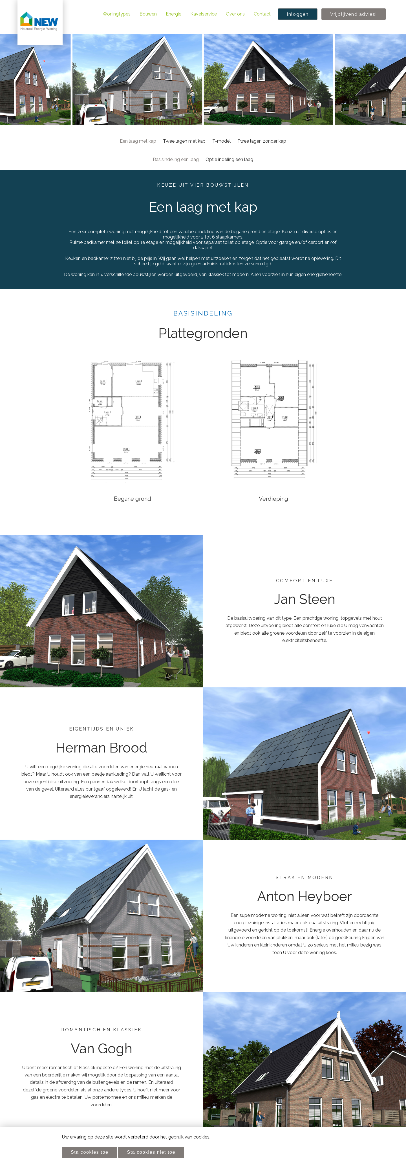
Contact (262, 14)
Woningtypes (117, 14)
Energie (173, 14)
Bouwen (148, 14)
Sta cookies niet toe (151, 1152)
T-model (221, 141)
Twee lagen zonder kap (261, 141)
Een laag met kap (138, 141)
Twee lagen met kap (184, 141)
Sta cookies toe (89, 1152)
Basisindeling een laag (176, 159)
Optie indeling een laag (229, 159)
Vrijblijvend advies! (353, 14)
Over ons (235, 14)
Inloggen (298, 14)
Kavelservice (203, 14)
